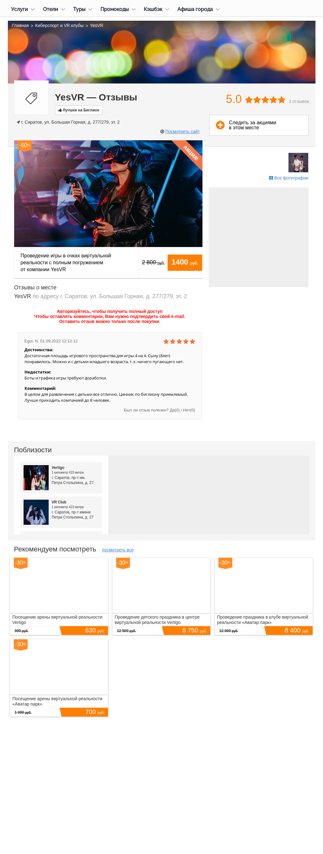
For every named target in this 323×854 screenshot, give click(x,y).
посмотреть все (118, 549)
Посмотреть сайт (182, 131)
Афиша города (195, 9)
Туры (79, 9)
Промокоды (114, 9)
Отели (50, 9)
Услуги (19, 9)
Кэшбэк (153, 9)
